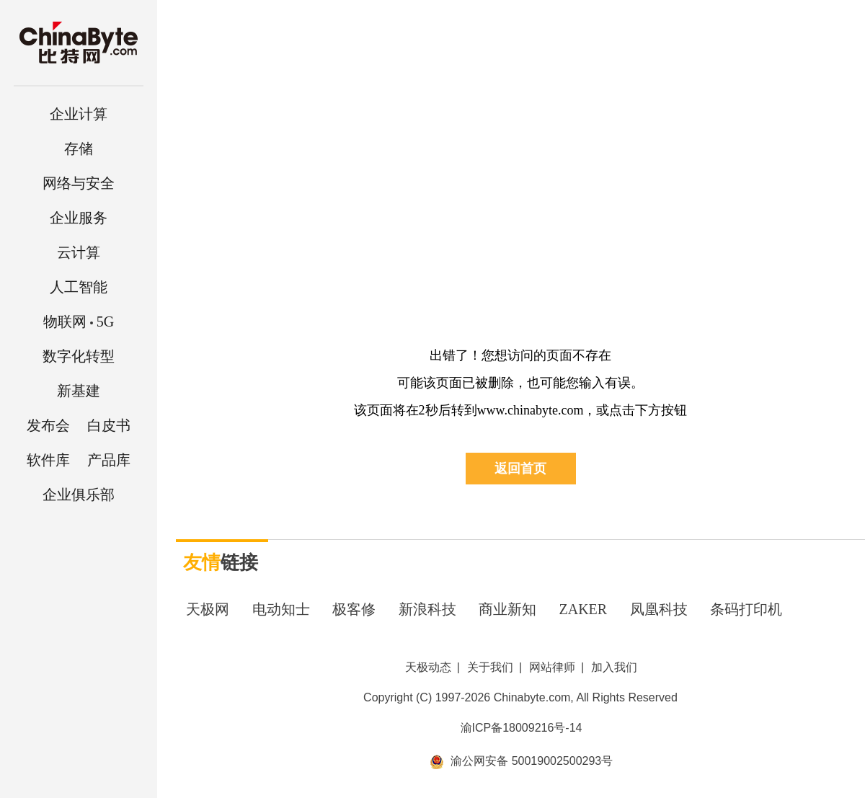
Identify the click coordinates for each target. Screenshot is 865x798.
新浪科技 (427, 609)
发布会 (48, 425)
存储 (78, 148)
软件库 (48, 460)
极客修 (354, 609)
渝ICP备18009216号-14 (521, 728)
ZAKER (583, 609)
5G (78, 321)
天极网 (207, 609)
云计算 (78, 252)
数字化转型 (79, 356)
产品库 (108, 460)
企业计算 (78, 114)
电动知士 (281, 609)
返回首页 (520, 468)
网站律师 (552, 667)
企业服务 (78, 218)
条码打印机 (746, 609)
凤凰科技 (659, 609)
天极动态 (428, 667)
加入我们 (614, 667)
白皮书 (108, 425)
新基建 (78, 391)
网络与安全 (79, 183)
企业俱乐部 (79, 494)
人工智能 (78, 287)
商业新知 (507, 609)
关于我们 (490, 667)
